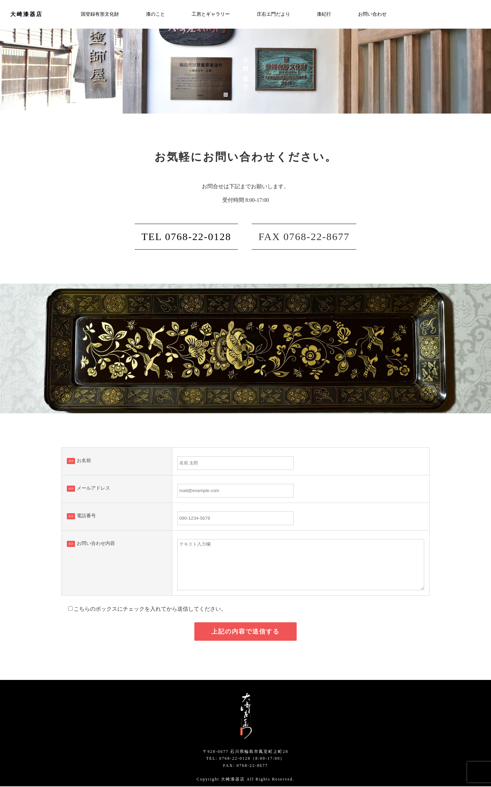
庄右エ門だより (273, 14)
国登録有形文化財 (100, 14)
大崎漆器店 (26, 14)
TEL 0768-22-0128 (186, 236)
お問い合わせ (372, 14)
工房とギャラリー (211, 14)
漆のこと (155, 14)
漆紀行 (324, 14)
